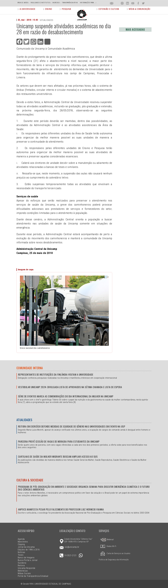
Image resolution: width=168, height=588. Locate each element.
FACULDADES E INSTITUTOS (40, 3)
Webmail (107, 539)
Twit (143, 3)
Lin (127, 3)
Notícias (21, 552)
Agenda (21, 539)
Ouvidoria (22, 563)
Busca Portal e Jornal (27, 560)
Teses (20, 555)
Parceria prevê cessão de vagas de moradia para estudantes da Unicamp (59, 441)
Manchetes (23, 541)
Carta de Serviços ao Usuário (114, 553)
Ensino (48, 12)
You (132, 3)
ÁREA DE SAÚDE (23, 3)
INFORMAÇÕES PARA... (87, 3)
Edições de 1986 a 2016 (29, 549)
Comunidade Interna (29, 368)
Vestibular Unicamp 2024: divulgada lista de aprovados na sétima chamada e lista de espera (70, 387)
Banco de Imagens (26, 557)
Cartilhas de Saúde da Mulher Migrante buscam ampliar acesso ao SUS (58, 456)
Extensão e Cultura (109, 12)
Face (138, 3)
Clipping (21, 544)
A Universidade (27, 12)
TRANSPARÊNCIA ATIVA (70, 3)
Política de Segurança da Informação (114, 560)
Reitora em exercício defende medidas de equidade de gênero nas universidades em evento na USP (71, 426)
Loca (117, 3)
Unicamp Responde (26, 568)
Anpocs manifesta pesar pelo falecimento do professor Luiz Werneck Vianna (61, 509)
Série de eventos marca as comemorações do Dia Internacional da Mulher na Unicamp (65, 396)
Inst (122, 3)
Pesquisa (66, 12)
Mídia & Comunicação (139, 12)
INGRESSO (55, 3)
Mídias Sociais (24, 573)
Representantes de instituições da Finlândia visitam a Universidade (55, 374)
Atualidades (24, 420)
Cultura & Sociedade (29, 480)
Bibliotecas (23, 571)
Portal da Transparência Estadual (33, 576)
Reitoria (21, 565)
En (112, 3)
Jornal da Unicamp (26, 547)
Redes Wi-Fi (107, 546)
